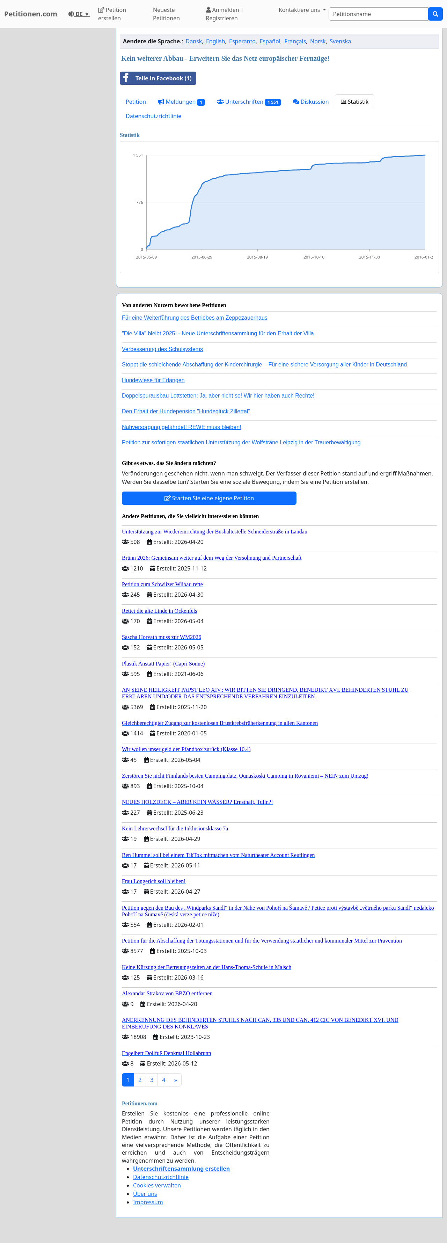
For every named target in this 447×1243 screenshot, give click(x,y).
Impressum (148, 1202)
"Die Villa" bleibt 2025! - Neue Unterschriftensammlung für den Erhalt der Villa (218, 333)
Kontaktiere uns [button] (300, 10)
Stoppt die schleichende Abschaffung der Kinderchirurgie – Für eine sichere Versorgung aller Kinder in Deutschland (264, 365)
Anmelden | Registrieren (225, 14)
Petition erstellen (112, 14)
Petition (136, 102)
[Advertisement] (56, 133)
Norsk (318, 41)
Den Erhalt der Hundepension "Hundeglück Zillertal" (186, 411)
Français (295, 41)
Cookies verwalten (157, 1185)
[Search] (378, 14)
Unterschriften (249, 102)
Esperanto (242, 41)
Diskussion (311, 102)
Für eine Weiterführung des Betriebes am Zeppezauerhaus (195, 318)
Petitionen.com (30, 14)
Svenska (340, 41)
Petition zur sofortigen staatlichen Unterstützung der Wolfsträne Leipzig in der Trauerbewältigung (241, 442)
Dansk (194, 41)
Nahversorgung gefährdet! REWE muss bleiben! (181, 427)
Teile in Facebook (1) (156, 78)
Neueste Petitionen (166, 14)
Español (270, 41)
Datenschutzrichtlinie (153, 116)
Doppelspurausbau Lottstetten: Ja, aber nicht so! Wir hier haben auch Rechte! (218, 396)
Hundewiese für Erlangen (153, 380)
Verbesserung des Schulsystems (162, 349)
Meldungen (181, 102)
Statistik (355, 102)
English (215, 41)
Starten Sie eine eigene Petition (209, 498)
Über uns (145, 1194)
